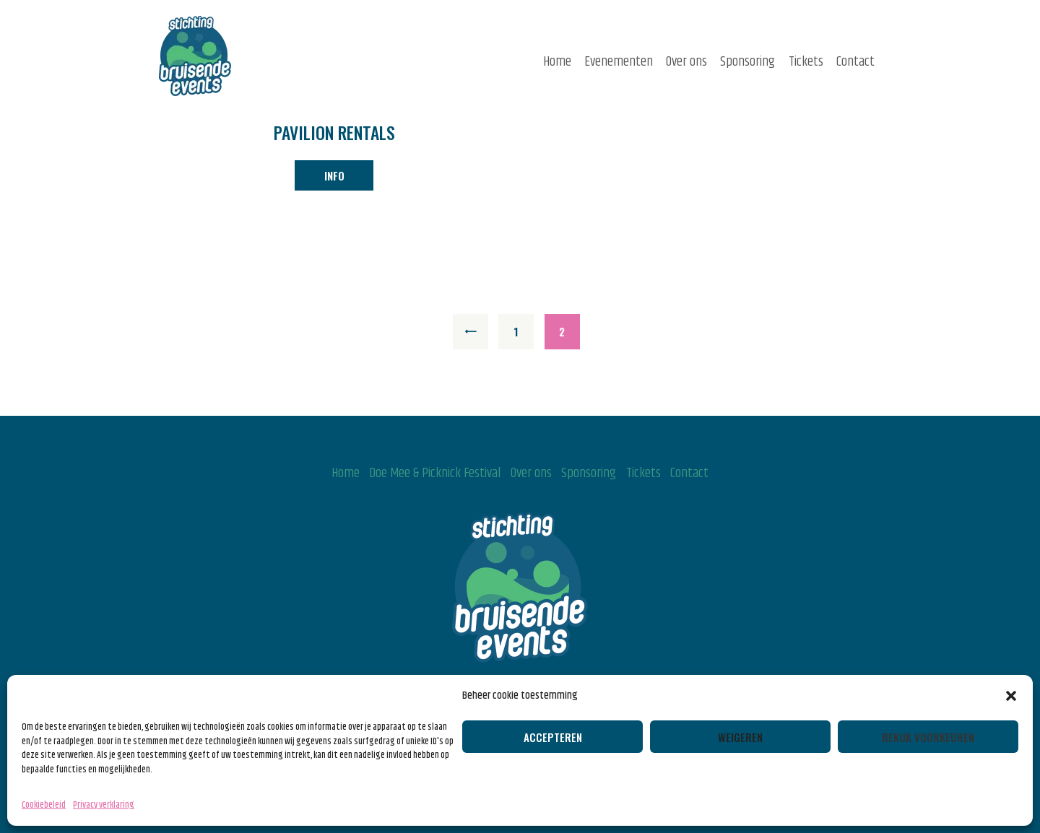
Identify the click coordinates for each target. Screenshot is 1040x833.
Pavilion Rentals (334, 133)
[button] (1011, 696)
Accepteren (553, 737)
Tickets (643, 473)
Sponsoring (588, 473)
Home (346, 473)
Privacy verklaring (103, 805)
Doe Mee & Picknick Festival (434, 473)
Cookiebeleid (44, 805)
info (334, 175)
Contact (689, 473)
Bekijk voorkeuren (928, 737)
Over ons (531, 473)
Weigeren (740, 737)
